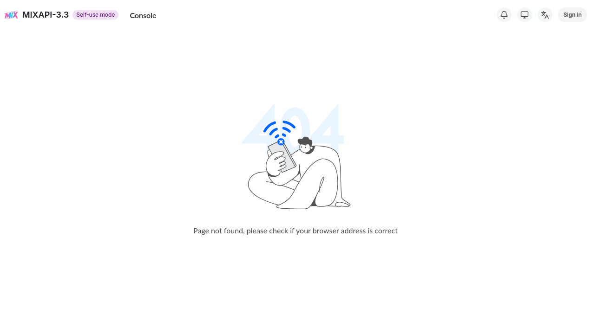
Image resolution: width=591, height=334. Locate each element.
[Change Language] (545, 14)
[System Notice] (504, 14)
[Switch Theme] (524, 14)
